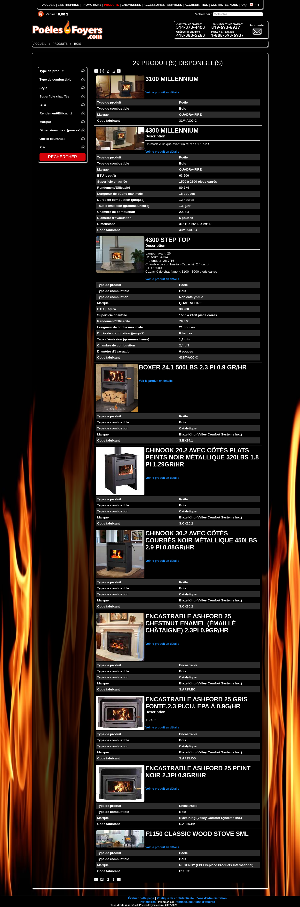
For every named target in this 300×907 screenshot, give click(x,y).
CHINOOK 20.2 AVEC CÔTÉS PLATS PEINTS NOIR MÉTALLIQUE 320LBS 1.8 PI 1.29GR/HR (202, 457)
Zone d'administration (211, 898)
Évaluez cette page (141, 898)
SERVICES (174, 5)
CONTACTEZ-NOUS (224, 5)
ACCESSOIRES (154, 5)
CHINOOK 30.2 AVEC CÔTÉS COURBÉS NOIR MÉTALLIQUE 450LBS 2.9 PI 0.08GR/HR (201, 540)
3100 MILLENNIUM (171, 78)
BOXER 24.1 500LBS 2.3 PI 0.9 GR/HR (193, 367)
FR (257, 5)
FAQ (244, 5)
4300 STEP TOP (167, 239)
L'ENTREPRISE (68, 5)
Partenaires (148, 902)
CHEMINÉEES (131, 5)
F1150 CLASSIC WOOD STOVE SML (197, 833)
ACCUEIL (48, 5)
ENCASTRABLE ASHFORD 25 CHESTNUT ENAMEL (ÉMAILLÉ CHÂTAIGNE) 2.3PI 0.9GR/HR (190, 623)
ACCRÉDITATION (196, 5)
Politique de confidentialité (175, 898)
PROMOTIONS (91, 5)
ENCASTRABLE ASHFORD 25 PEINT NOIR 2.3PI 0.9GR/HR (198, 772)
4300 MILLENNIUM (171, 130)
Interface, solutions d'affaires (195, 902)
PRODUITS (111, 5)
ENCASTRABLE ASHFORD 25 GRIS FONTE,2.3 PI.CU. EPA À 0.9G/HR (196, 703)
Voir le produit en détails (162, 92)
